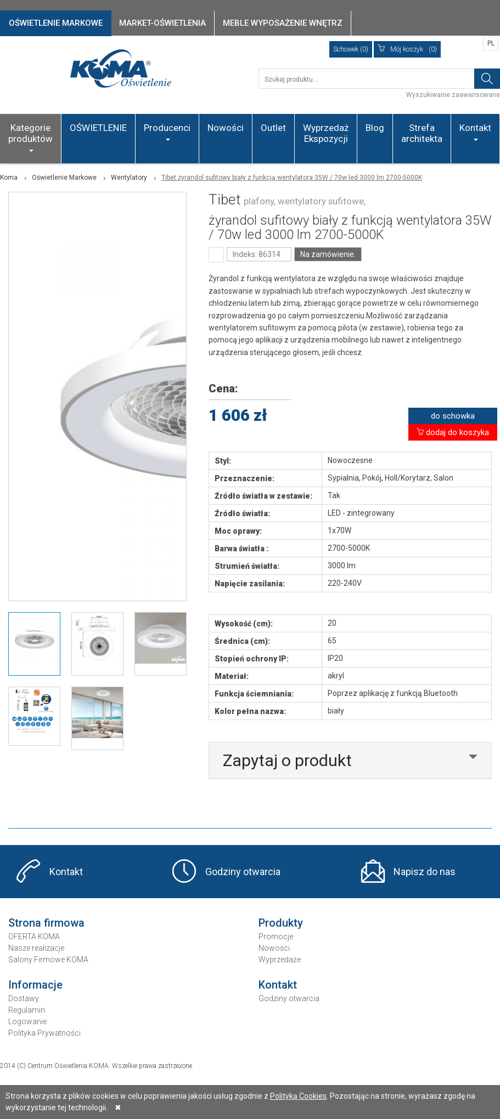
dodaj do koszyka (453, 432)
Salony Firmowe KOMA (48, 959)
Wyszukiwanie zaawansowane (453, 95)
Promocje (276, 936)
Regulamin (26, 1010)
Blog (375, 127)
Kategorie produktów (30, 137)
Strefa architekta (421, 133)
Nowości (225, 127)
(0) (407, 49)
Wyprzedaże (280, 959)
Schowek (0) (350, 49)
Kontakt (475, 131)
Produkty (281, 922)
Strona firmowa (46, 922)
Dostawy (23, 998)
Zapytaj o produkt (287, 760)
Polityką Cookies (298, 1096)
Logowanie (27, 1021)
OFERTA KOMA (34, 936)
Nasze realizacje (36, 948)
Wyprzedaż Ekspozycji (326, 133)
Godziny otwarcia (242, 871)
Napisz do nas (425, 871)
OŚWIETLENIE (98, 127)
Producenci (167, 131)
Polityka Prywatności (44, 1033)
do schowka (453, 416)
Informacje (35, 984)
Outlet (273, 127)
